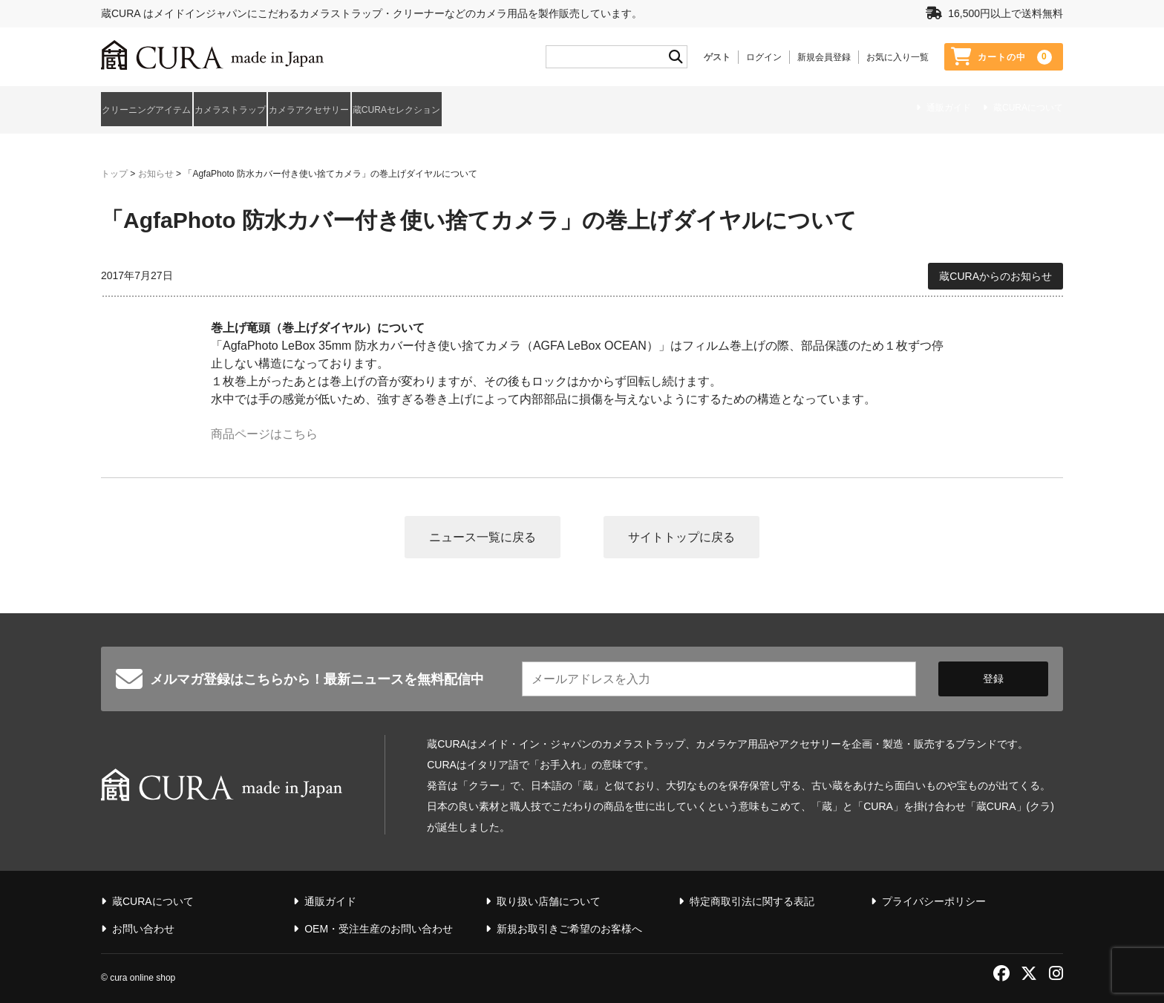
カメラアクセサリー (406, 107)
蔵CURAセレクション (539, 107)
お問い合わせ (143, 924)
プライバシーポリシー (934, 896)
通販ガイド (948, 108)
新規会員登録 (824, 57)
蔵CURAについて (1028, 108)
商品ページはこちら (264, 428)
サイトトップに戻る (682, 531)
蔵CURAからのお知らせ (995, 269)
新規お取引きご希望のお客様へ (569, 924)
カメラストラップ (282, 107)
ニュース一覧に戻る (481, 531)
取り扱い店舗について (549, 896)
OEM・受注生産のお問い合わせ (378, 924)
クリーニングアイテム (153, 107)
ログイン (764, 57)
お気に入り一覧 (897, 57)
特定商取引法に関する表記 (752, 896)
